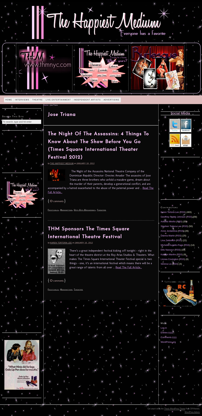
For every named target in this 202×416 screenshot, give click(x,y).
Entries (167, 332)
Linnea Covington (169, 259)
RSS (182, 212)
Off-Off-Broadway (84, 210)
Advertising (111, 100)
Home (8, 100)
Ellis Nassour (167, 249)
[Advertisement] (21, 151)
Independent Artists (87, 100)
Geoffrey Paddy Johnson (173, 216)
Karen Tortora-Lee (61, 243)
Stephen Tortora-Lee (171, 226)
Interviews (22, 100)
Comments (169, 337)
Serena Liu (166, 264)
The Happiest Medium (61, 163)
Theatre (37, 100)
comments (56, 201)
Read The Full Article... (128, 267)
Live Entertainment (58, 100)
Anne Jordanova (169, 231)
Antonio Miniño (168, 221)
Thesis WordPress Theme (174, 408)
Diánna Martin (168, 235)
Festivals (53, 210)
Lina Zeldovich (168, 240)
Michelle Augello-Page (172, 245)
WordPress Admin (192, 412)
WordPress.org (168, 342)
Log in (164, 328)
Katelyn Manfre (168, 254)
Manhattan (66, 210)
